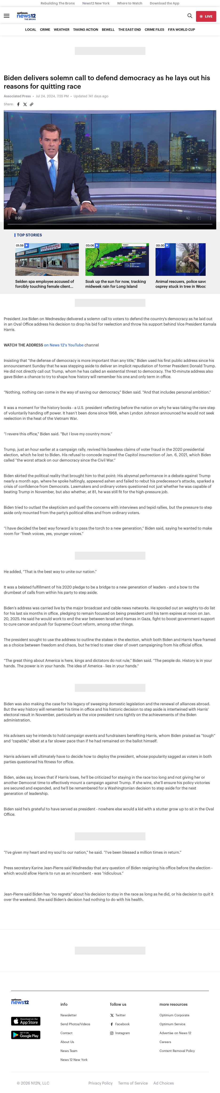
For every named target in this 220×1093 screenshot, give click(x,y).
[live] (206, 16)
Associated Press (17, 96)
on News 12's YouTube (64, 345)
